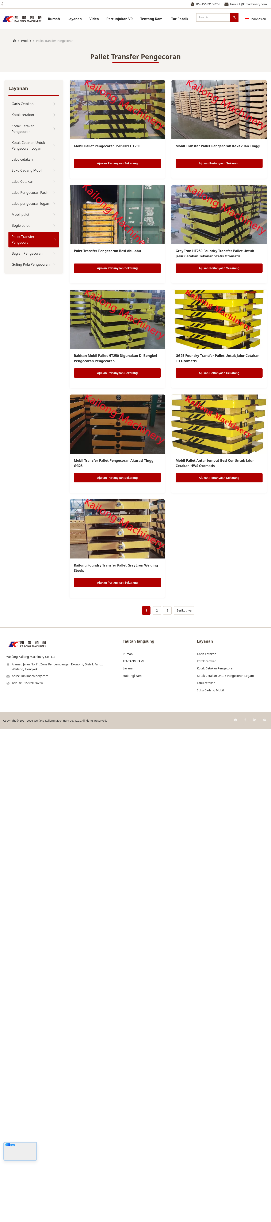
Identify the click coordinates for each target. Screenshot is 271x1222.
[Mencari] (234, 17)
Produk (26, 41)
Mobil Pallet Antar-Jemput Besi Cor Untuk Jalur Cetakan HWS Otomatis (215, 463)
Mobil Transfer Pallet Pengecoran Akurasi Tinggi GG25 (114, 463)
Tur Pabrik (179, 18)
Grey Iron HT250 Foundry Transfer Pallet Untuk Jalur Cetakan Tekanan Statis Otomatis (215, 253)
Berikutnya (183, 610)
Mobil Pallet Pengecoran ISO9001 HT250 (107, 146)
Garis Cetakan (206, 654)
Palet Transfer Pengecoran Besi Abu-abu (107, 250)
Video (94, 18)
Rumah (54, 18)
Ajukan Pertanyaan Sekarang (117, 163)
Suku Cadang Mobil (210, 690)
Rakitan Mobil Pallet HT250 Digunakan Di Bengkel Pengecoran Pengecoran (115, 358)
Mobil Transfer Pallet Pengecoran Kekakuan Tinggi (218, 146)
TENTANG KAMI (133, 661)
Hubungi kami (132, 676)
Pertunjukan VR (119, 18)
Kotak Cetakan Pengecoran (215, 668)
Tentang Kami (152, 18)
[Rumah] (14, 40)
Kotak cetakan (207, 661)
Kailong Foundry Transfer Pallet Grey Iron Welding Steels (116, 568)
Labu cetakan (206, 683)
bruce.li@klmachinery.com (248, 4)
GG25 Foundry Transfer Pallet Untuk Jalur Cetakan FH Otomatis (217, 358)
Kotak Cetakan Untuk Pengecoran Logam (225, 676)
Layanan (75, 18)
